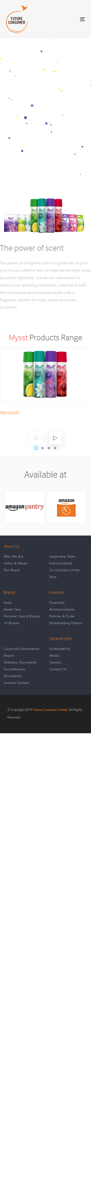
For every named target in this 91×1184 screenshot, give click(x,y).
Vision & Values (15, 563)
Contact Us (57, 669)
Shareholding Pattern (65, 623)
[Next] (55, 438)
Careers (55, 662)
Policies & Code (61, 616)
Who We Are (13, 556)
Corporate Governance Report (21, 652)
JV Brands (11, 623)
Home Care (12, 609)
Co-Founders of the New (64, 574)
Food (7, 603)
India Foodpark (61, 563)
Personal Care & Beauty (22, 616)
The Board (11, 570)
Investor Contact (16, 683)
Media (54, 655)
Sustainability (59, 649)
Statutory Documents (20, 662)
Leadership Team (62, 556)
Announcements (61, 609)
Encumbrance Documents (14, 673)
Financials (57, 603)
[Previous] (36, 438)
